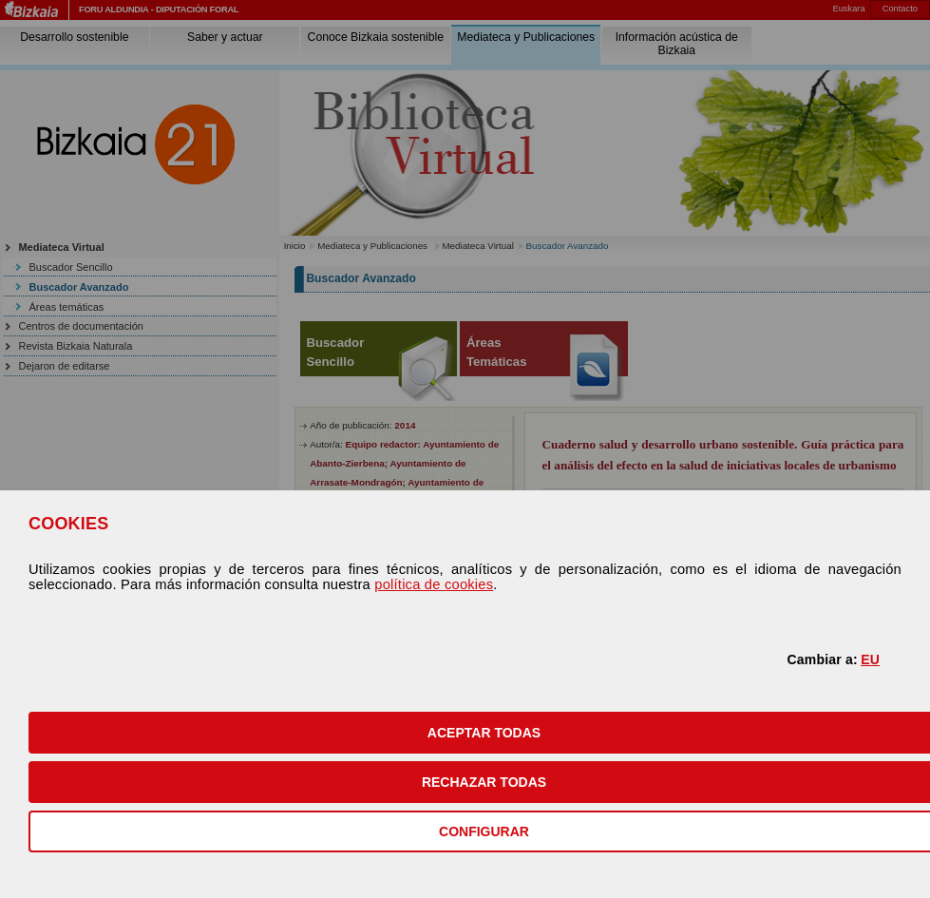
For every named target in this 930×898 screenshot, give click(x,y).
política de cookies (433, 584)
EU (870, 659)
